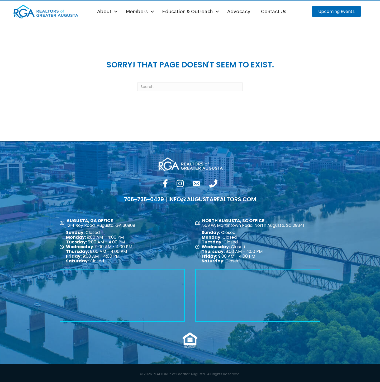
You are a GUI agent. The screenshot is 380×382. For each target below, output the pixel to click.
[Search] (190, 86)
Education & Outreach (187, 11)
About (104, 11)
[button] (336, 11)
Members (137, 11)
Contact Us (273, 11)
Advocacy (238, 11)
